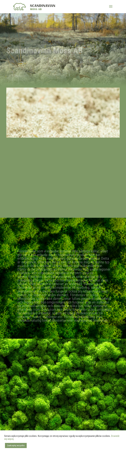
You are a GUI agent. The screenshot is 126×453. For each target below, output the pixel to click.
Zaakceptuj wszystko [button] (16, 445)
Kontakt (56, 74)
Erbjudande (19, 76)
